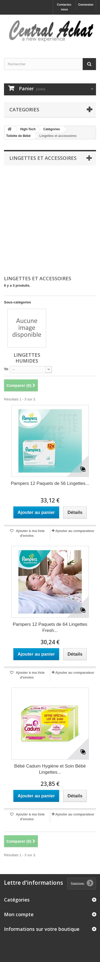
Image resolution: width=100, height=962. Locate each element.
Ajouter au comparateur (74, 531)
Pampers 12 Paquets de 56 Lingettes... (50, 483)
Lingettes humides (27, 358)
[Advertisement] (50, 221)
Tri (6, 369)
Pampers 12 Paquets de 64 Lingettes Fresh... (50, 627)
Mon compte (19, 914)
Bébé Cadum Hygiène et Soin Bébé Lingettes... (50, 769)
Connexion (85, 4)
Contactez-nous (64, 7)
